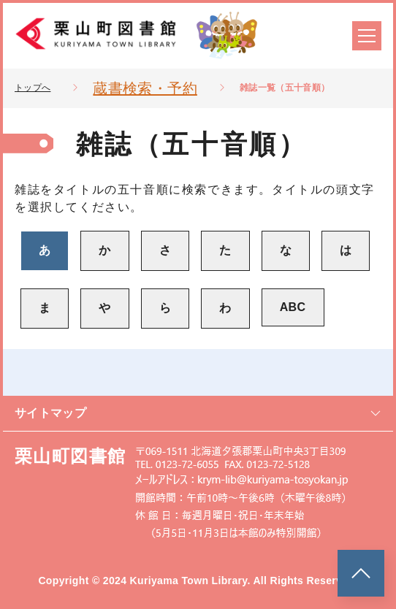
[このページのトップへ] (361, 573)
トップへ (32, 88)
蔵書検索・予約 (145, 88)
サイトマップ (198, 413)
